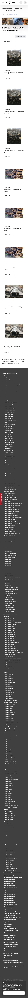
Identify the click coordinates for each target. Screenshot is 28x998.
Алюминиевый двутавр (10, 632)
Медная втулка (8, 777)
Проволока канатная (9, 507)
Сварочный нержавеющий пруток (12, 917)
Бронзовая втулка (9, 674)
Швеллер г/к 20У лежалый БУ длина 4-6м (14, 307)
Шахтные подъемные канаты (11, 589)
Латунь (6, 733)
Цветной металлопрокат (10, 614)
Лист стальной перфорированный (12, 479)
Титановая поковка (9, 850)
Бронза (6, 672)
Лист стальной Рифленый (11, 471)
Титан (5, 838)
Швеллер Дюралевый (10, 728)
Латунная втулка (8, 739)
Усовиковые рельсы (9, 611)
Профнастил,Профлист (10, 473)
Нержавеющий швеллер (10, 909)
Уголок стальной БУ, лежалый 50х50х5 (12, 229)
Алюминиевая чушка (9, 630)
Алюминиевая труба (9, 626)
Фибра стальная (8, 444)
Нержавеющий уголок (9, 906)
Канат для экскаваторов (10, 553)
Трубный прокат (8, 375)
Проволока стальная (9, 491)
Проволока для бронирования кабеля (13, 503)
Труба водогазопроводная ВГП (12, 385)
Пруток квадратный (9, 442)
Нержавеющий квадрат (10, 896)
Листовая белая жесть (10, 483)
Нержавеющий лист (9, 900)
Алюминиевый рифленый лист (12, 642)
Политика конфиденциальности (9, 987)
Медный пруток (8, 799)
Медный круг (8, 795)
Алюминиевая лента (9, 618)
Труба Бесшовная (9, 377)
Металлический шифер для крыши (13, 485)
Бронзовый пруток (9, 698)
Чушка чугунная (8, 932)
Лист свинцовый (8, 829)
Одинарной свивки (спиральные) (12, 577)
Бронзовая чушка (9, 688)
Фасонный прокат (8, 450)
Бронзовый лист (8, 696)
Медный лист (8, 797)
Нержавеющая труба (9, 894)
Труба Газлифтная (9, 418)
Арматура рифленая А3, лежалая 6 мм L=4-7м (14, 112)
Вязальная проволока (10, 493)
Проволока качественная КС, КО (12, 509)
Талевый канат (8, 585)
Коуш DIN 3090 (8, 559)
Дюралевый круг (8, 716)
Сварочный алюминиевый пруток (12, 660)
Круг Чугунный (7, 926)
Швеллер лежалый (9, 950)
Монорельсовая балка (10, 456)
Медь (5, 769)
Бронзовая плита (9, 678)
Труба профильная (9, 379)
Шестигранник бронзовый (11, 700)
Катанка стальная (9, 495)
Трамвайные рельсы (9, 607)
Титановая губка (8, 846)
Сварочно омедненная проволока (12, 533)
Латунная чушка (8, 753)
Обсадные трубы (8, 400)
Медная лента (8, 781)
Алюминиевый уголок (10, 646)
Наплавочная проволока (10, 497)
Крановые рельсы (9, 597)
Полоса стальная (9, 440)
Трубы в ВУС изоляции (10, 424)
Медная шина (8, 791)
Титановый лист (8, 864)
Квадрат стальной (9, 432)
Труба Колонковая (9, 416)
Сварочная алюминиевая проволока (13, 658)
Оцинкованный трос (9, 579)
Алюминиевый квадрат (10, 634)
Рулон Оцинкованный (10, 487)
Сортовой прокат (8, 426)
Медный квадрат (8, 793)
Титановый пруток (9, 866)
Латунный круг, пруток (10, 757)
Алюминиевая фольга (10, 628)
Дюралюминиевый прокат (10, 702)
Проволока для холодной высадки (12, 505)
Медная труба (8, 787)
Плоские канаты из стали (11, 581)
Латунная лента (8, 741)
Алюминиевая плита (9, 620)
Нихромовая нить (9, 813)
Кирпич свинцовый (9, 827)
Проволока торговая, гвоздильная (12, 523)
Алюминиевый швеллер (10, 648)
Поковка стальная (9, 438)
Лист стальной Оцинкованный (12, 477)
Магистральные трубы (10, 408)
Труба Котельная (8, 398)
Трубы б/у (7, 422)
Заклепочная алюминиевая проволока (14, 652)
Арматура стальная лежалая (11, 944)
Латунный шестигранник (10, 761)
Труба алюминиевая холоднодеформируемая (10, 667)
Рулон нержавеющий (9, 915)
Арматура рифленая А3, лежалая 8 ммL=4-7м (14, 151)
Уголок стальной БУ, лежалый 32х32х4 (12, 190)
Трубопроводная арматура (10, 953)
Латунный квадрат (9, 755)
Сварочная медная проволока (11, 805)
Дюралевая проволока (10, 712)
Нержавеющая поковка (10, 883)
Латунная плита (8, 743)
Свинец (6, 821)
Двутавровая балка (9, 452)
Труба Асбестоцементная (10, 390)
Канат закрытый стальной (11, 555)
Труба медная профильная (11, 807)
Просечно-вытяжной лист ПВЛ (12, 475)
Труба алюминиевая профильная (12, 664)
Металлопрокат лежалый (10, 942)
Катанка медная (8, 775)
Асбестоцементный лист (10, 489)
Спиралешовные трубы (10, 412)
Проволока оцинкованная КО (11, 513)
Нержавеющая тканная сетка (11, 892)
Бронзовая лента (8, 676)
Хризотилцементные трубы (11, 392)
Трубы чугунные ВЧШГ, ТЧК (11, 930)
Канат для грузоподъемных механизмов (14, 545)
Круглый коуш (8, 573)
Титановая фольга (9, 856)
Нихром (6, 809)
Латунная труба (8, 749)
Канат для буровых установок (11, 543)
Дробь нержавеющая (9, 875)
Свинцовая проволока (10, 833)
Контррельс (7, 595)
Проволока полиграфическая (11, 515)
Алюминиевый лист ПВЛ (10, 640)
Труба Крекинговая (9, 414)
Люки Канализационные (10, 928)
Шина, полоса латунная (10, 763)
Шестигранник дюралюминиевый (12, 730)
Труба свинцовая (8, 835)
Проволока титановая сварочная (12, 844)
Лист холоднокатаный (10, 469)
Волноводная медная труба (11, 771)
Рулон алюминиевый (10, 656)
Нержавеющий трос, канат (10, 904)
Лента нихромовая (9, 811)
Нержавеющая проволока (10, 887)
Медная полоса (8, 783)
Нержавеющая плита (9, 881)
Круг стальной (8, 434)
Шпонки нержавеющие (10, 919)
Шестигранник (8, 448)
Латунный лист (8, 759)
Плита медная (8, 803)
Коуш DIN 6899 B (8, 563)
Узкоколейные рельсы (10, 609)
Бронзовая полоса (9, 680)
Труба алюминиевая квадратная (12, 662)
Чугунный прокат (8, 922)
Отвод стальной (8, 955)
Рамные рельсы (8, 603)
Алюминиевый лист (9, 638)
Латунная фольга (8, 751)
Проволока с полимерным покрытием (13, 517)
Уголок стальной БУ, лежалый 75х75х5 (12, 268)
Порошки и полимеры (9, 935)
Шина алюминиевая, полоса (11, 670)
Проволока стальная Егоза (11, 519)
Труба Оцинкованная (9, 394)
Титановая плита (8, 848)
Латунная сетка (8, 747)
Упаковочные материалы (10, 960)
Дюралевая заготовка (10, 704)
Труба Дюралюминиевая (10, 724)
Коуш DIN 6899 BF (9, 565)
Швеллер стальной (9, 460)
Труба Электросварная (10, 381)
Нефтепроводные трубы (10, 410)
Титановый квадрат (9, 860)
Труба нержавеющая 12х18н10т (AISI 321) (14, 384)
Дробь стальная (8, 430)
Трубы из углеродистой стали (11, 404)
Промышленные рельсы (10, 601)
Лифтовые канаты (9, 575)
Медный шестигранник (10, 801)
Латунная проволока (9, 745)
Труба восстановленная (10, 420)
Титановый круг (8, 862)
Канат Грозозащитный (10, 539)
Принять (14, 993)
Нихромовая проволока (10, 815)
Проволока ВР (8, 501)
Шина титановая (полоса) (10, 870)
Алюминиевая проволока (10, 624)
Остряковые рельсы (9, 599)
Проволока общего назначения (12, 511)
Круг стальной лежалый (10, 946)
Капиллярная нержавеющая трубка (13, 877)
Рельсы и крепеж (8, 591)
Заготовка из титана (9, 840)
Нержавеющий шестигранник (11, 911)
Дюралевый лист (9, 718)
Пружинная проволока (10, 527)
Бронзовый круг (8, 694)
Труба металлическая (10, 387)
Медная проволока (9, 785)
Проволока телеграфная (10, 521)
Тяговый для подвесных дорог (12, 587)
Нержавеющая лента (9, 879)
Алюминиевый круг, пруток (11, 636)
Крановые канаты (9, 571)
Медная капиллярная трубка (11, 779)
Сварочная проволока (10, 531)
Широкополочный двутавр (11, 462)
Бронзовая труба (8, 684)
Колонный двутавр (9, 454)
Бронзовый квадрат (9, 692)
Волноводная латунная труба (11, 735)
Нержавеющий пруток (9, 902)
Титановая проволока (10, 852)
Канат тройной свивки (10, 557)
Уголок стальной (8, 458)
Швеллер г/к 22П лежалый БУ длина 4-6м (12, 346)
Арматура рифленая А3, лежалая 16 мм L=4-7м (14, 73)
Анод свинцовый (8, 823)
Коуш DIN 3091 (8, 561)
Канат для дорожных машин (11, 547)
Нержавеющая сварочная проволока (13, 890)
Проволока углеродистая (10, 525)
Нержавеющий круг (9, 898)
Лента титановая (8, 842)
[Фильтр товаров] (1, 499)
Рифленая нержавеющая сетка (12, 913)
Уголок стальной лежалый (10, 948)
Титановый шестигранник (11, 868)
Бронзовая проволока (10, 682)
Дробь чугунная (8, 924)
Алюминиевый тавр (9, 644)
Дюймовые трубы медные (11, 773)
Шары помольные (9, 446)
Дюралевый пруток (9, 720)
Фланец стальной (8, 957)
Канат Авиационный (9, 537)
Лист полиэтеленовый (9, 939)
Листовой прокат (8, 465)
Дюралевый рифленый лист (11, 722)
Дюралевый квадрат (9, 714)
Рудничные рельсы (9, 605)
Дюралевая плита (9, 708)
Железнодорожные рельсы (11, 593)
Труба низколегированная (11, 402)
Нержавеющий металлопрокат (12, 873)
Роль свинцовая (8, 831)
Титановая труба (8, 854)
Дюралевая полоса (9, 710)
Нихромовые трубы (9, 817)
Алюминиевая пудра (9, 937)
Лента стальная (8, 436)
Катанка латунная (9, 736)
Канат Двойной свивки (10, 541)
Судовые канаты (8, 583)
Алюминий (6, 616)
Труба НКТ (7, 396)
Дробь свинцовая (9, 825)
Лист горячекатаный (9, 467)
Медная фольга (8, 789)
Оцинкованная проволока (11, 499)
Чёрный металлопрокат (10, 373)
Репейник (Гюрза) (9, 529)
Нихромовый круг (9, 819)
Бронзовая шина (8, 690)
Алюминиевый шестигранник (12, 650)
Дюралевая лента (9, 706)
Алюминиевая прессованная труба (13, 622)
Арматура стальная (9, 428)
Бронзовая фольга (9, 686)
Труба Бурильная (8, 406)
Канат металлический (9, 535)
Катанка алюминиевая (10, 654)
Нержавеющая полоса (9, 885)
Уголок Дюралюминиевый (11, 726)
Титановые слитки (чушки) (11, 858)
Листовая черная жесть (10, 481)
